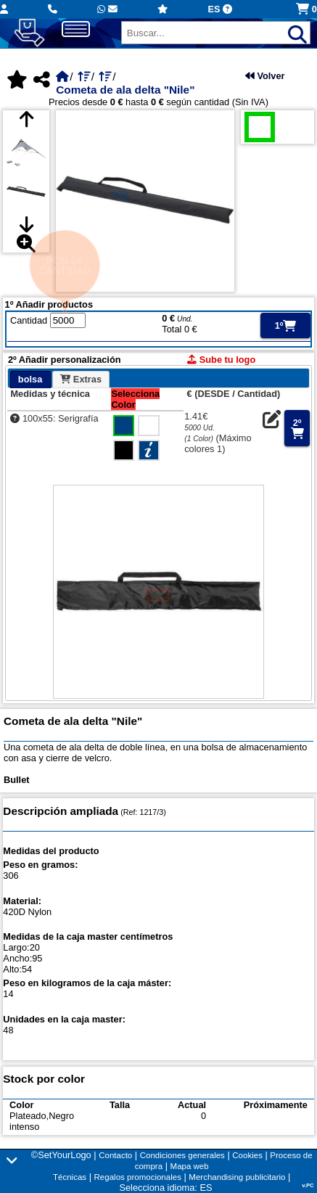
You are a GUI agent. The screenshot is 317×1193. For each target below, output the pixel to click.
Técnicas (69, 1177)
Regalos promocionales (137, 1177)
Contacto (115, 1155)
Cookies (247, 1155)
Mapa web (189, 1166)
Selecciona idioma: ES (165, 1187)
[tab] (30, 379)
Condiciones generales (182, 1155)
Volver (265, 75)
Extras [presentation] (81, 379)
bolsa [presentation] (30, 379)
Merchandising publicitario (237, 1177)
